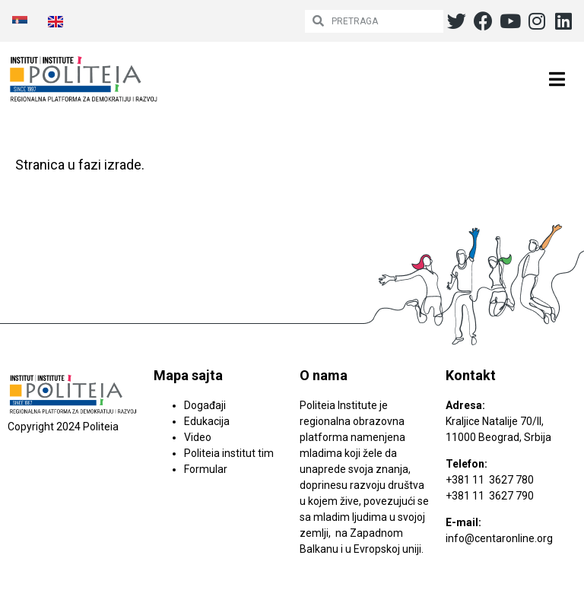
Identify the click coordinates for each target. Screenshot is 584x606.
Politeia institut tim (229, 453)
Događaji (205, 405)
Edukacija (207, 421)
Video (197, 437)
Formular (205, 469)
